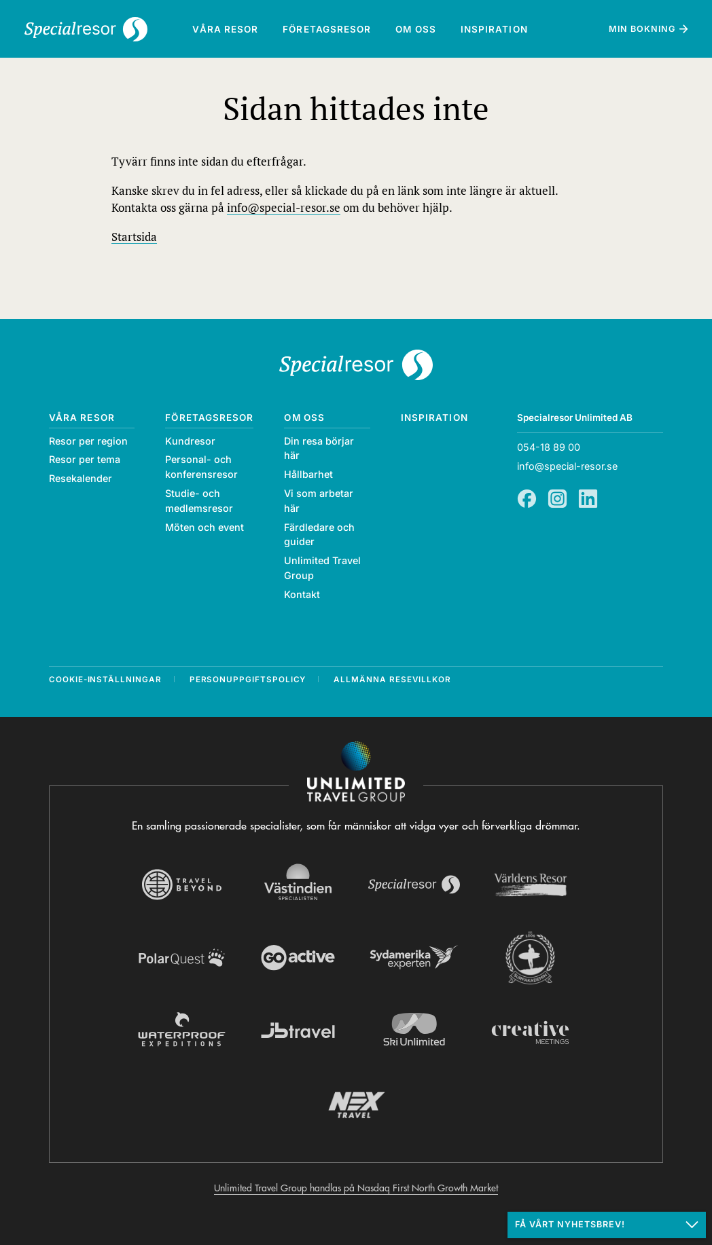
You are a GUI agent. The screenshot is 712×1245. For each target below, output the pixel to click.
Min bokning (642, 29)
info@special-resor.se (283, 207)
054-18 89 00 (548, 447)
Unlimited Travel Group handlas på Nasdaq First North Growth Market (356, 1188)
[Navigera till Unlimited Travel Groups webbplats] (356, 771)
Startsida (134, 236)
